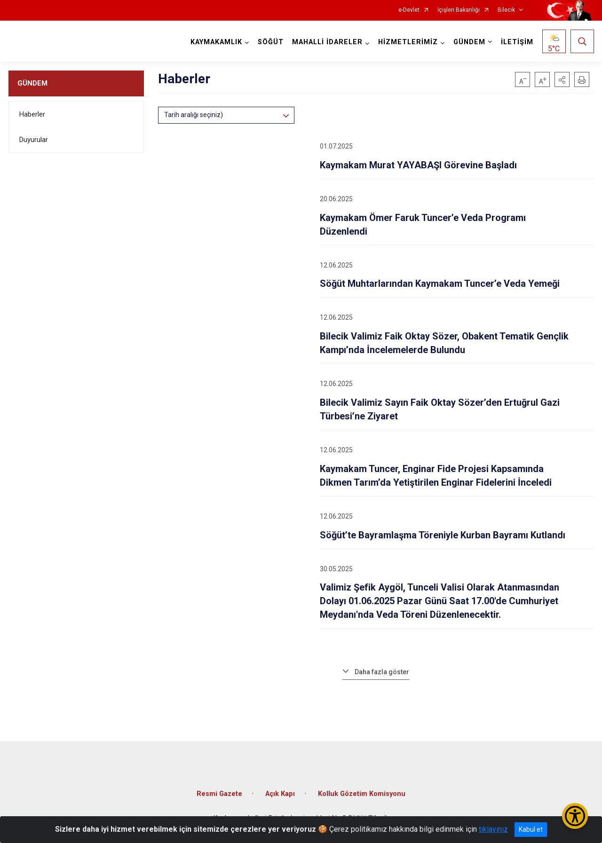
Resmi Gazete (219, 794)
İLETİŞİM (517, 42)
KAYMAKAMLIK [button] (216, 42)
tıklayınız (493, 829)
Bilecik (506, 10)
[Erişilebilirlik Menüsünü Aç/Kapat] (575, 816)
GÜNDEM (32, 83)
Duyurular (33, 139)
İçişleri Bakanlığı (458, 10)
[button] (562, 79)
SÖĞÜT (271, 42)
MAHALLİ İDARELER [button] (327, 42)
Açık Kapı (280, 794)
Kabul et (531, 829)
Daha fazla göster (382, 672)
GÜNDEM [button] (469, 42)
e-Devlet (409, 10)
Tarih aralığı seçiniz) (193, 114)
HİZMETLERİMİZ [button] (408, 42)
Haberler (32, 114)
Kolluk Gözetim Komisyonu (361, 794)
